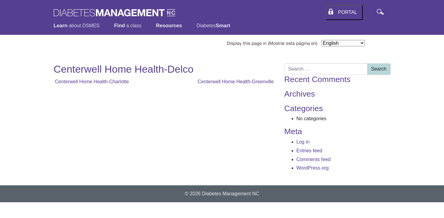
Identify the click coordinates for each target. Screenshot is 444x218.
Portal (346, 12)
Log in (303, 141)
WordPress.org (313, 167)
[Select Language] (343, 43)
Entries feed (309, 150)
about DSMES (77, 25)
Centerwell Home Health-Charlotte (91, 81)
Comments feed (314, 159)
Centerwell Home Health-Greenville (236, 81)
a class (127, 25)
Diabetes (213, 25)
